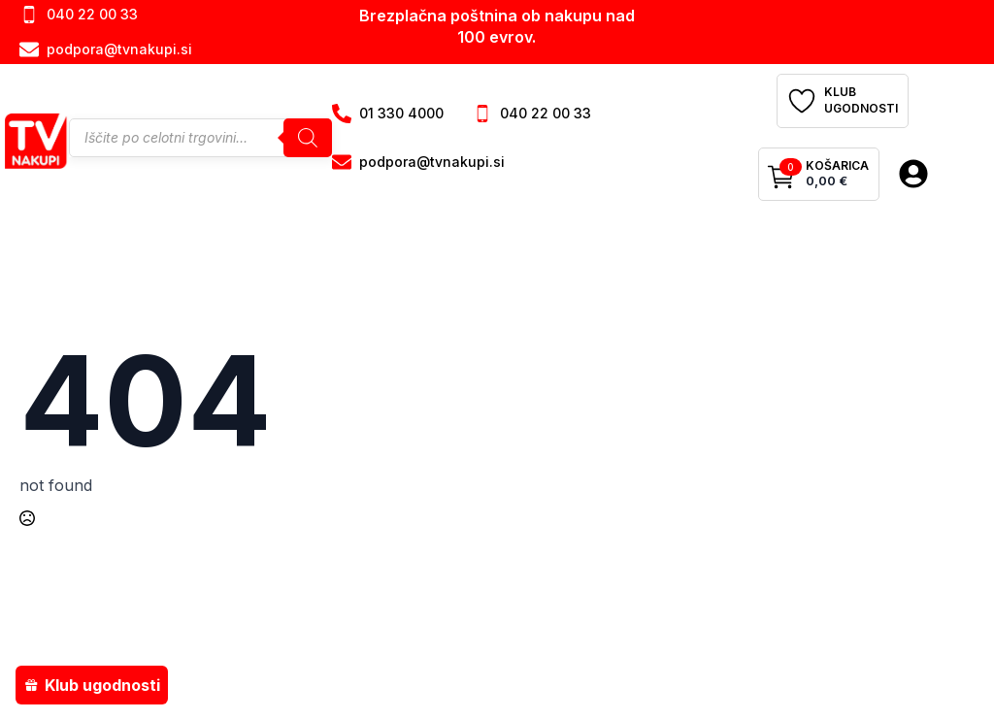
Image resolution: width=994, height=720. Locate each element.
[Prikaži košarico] (818, 174)
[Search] (307, 137)
